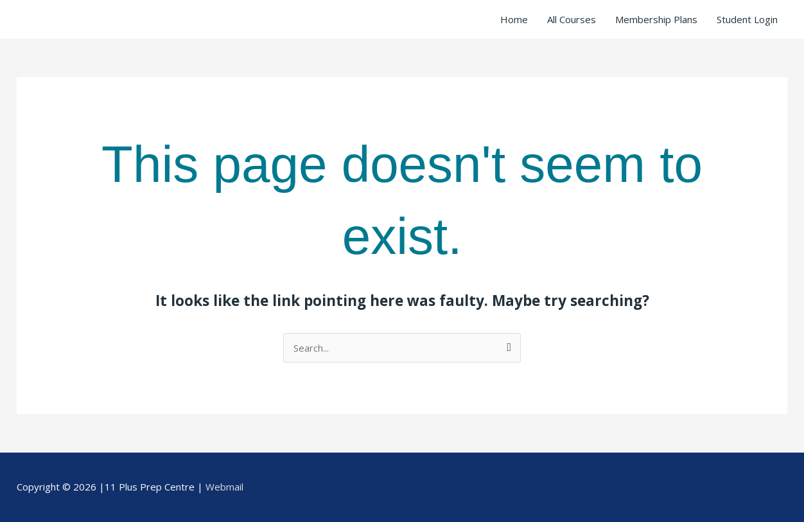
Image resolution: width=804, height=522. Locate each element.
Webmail (224, 486)
